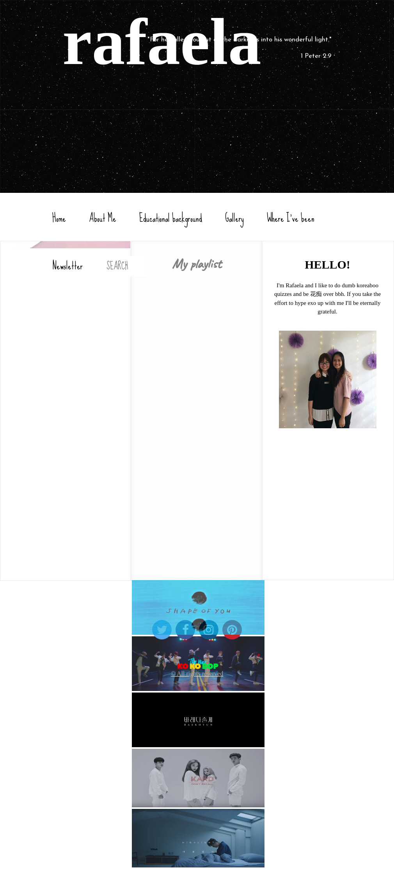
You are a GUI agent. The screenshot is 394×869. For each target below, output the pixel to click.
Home (59, 218)
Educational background (170, 218)
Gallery (234, 218)
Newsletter (67, 265)
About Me (102, 218)
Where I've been (290, 218)
